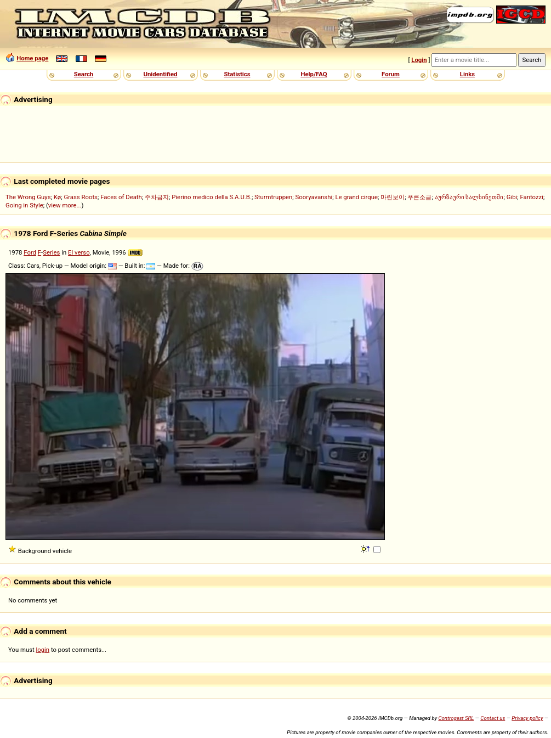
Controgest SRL (456, 718)
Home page (32, 58)
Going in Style (24, 205)
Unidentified (161, 74)
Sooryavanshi (314, 197)
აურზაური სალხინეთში (469, 197)
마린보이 (392, 197)
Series (51, 252)
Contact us (492, 718)
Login (419, 60)
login (43, 650)
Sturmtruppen (273, 197)
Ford (30, 252)
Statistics (237, 74)
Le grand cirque (356, 197)
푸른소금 (419, 197)
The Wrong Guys (28, 197)
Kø (57, 197)
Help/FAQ (313, 74)
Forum (391, 74)
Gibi (512, 197)
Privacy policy (527, 718)
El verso (79, 252)
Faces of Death (121, 197)
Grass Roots (81, 197)
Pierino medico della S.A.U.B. (212, 197)
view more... (65, 205)
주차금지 (157, 197)
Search (83, 74)
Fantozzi (531, 197)
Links (467, 74)
